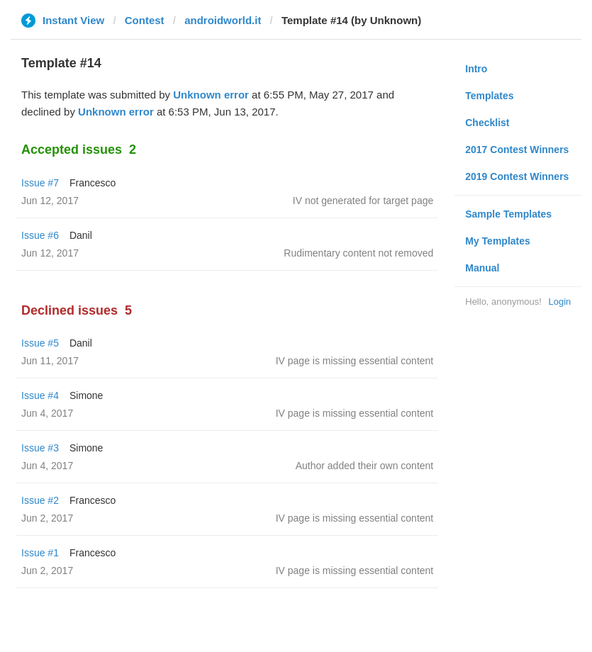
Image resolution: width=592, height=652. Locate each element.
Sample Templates (508, 214)
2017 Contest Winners (517, 149)
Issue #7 (40, 183)
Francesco (92, 183)
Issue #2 (40, 500)
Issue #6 (40, 235)
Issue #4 (40, 395)
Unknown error (211, 95)
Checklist (487, 122)
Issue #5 (40, 343)
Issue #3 (40, 448)
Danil (80, 235)
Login (559, 301)
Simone (86, 395)
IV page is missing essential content (355, 360)
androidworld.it (222, 20)
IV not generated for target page (363, 200)
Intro (476, 68)
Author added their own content (365, 465)
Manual (482, 268)
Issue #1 (40, 552)
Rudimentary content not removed (358, 253)
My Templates (497, 241)
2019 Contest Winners (517, 176)
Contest (144, 20)
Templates (489, 95)
